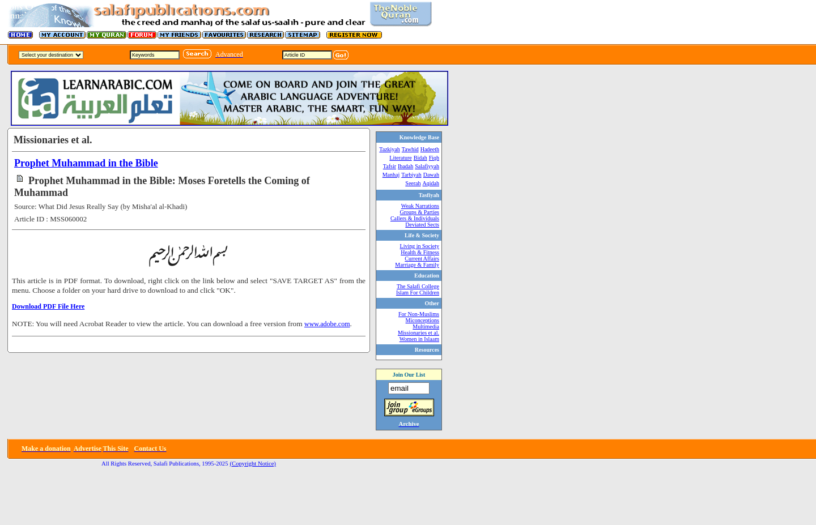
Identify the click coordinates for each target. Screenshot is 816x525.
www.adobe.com (327, 324)
